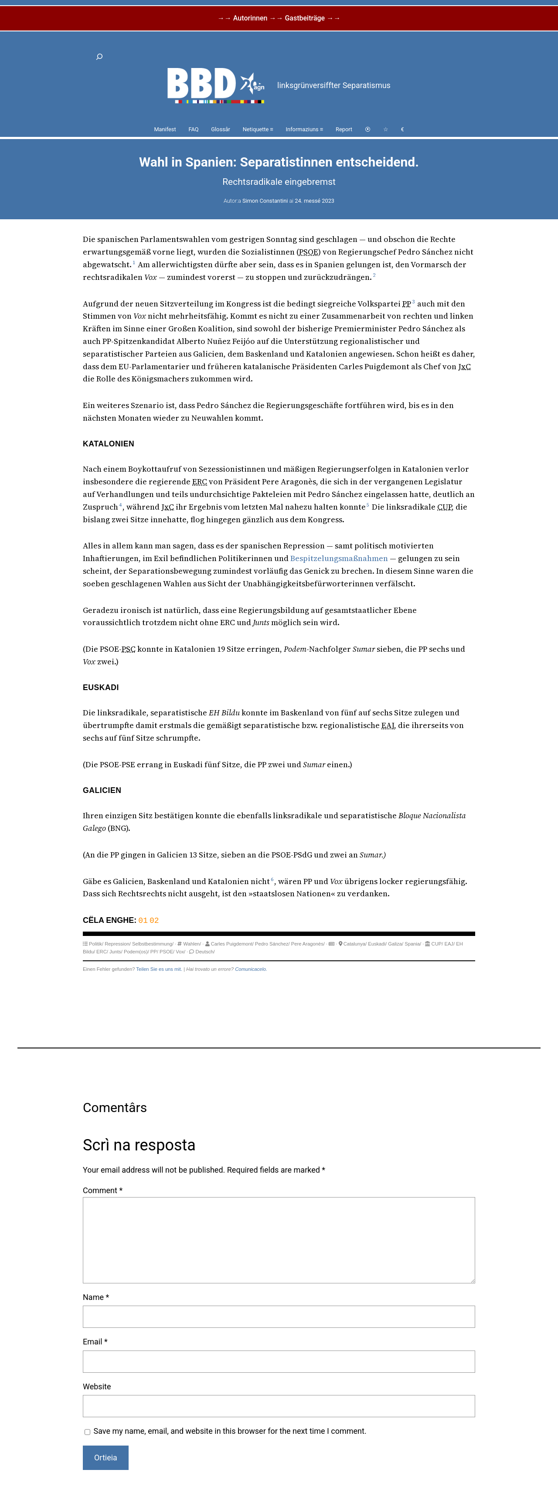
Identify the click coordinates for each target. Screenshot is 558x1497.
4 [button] (120, 504)
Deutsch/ (205, 951)
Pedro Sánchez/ (272, 943)
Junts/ (115, 951)
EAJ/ (449, 943)
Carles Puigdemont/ (232, 943)
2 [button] (374, 275)
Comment (102, 1190)
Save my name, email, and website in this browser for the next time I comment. (230, 1431)
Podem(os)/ (136, 951)
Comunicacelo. (251, 969)
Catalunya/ (355, 943)
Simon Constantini (265, 200)
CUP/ (437, 943)
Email (95, 1341)
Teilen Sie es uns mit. (159, 969)
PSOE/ (167, 951)
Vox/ (180, 951)
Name (96, 1297)
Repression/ (118, 943)
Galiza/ (395, 943)
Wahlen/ (192, 943)
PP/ (154, 951)
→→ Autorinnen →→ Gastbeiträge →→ (279, 18)
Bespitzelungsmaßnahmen (339, 558)
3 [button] (413, 301)
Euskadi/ (377, 943)
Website (97, 1386)
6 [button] (272, 879)
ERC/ (102, 951)
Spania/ (413, 943)
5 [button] (368, 504)
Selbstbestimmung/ (153, 943)
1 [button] (134, 262)
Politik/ (96, 943)
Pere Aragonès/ (308, 943)
